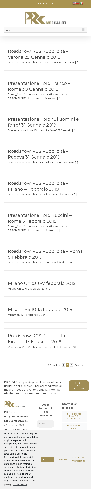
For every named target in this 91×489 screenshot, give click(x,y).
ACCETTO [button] (47, 459)
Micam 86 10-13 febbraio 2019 (40, 309)
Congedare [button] (62, 459)
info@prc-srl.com (45, 3)
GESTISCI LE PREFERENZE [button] (78, 459)
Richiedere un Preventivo (21, 393)
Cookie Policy (20, 484)
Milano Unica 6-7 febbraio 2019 (42, 283)
